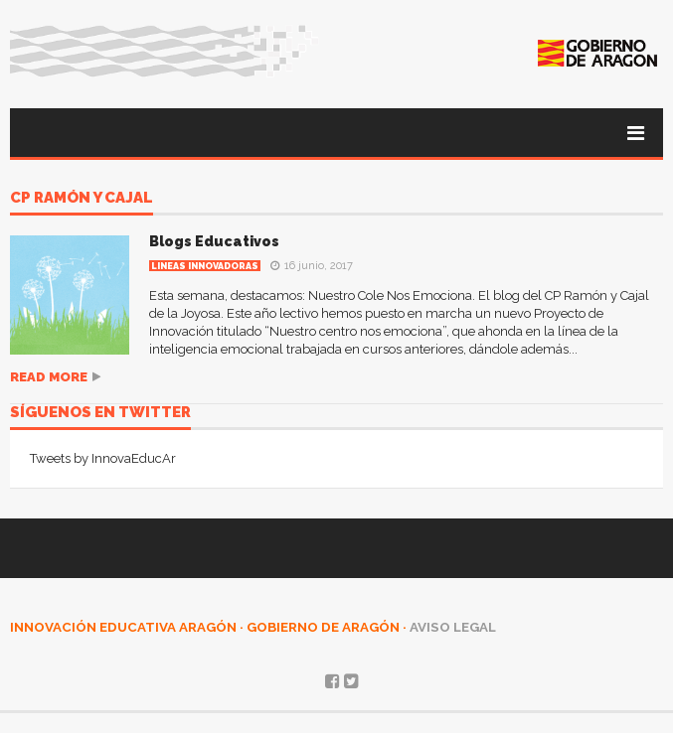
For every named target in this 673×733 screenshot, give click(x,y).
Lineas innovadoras (204, 266)
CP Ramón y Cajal (81, 199)
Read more (48, 376)
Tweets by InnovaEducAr (103, 458)
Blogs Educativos (214, 241)
